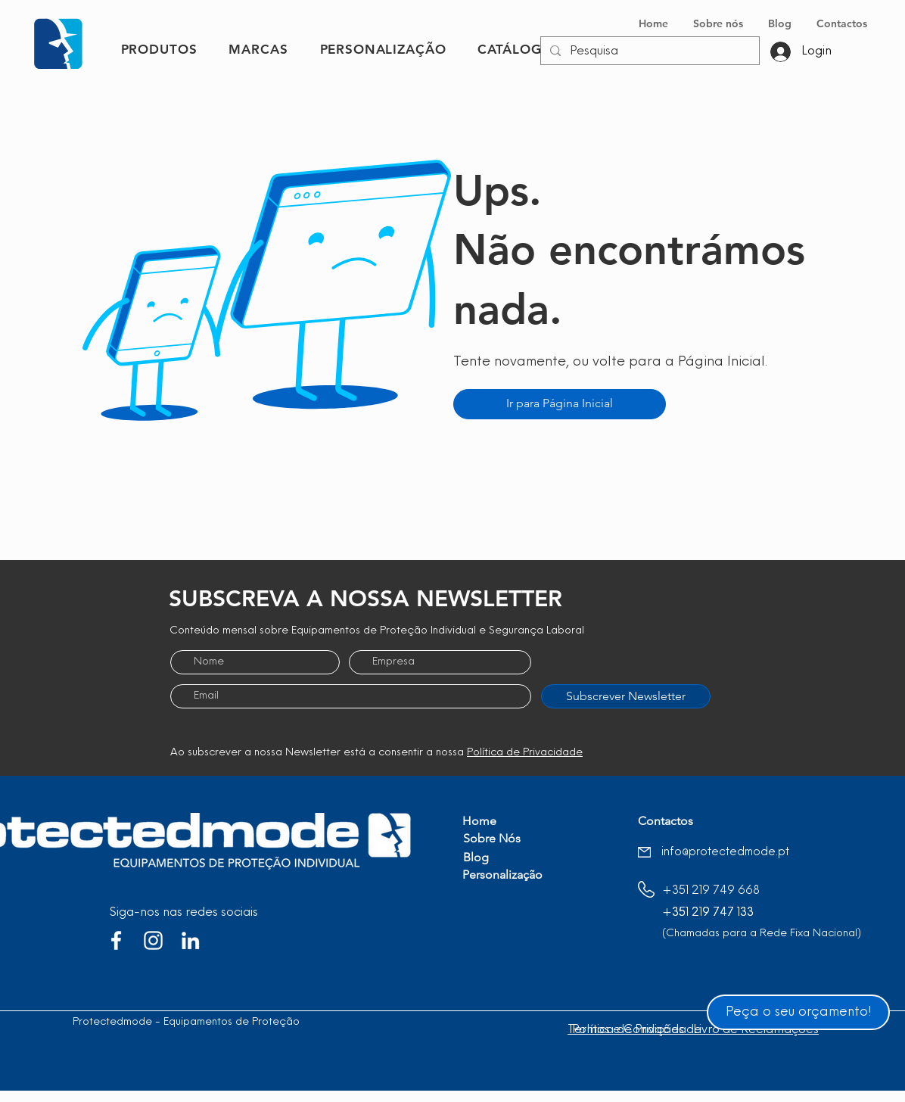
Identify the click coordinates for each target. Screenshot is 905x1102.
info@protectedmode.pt (725, 852)
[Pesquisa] (648, 51)
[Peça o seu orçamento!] (798, 1012)
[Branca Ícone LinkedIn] (190, 940)
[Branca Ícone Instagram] (153, 940)
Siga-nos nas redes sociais (184, 913)
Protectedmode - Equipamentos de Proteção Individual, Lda (222, 1022)
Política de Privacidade (525, 752)
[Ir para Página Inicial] (559, 404)
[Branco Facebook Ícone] (116, 940)
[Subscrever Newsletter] (626, 696)
